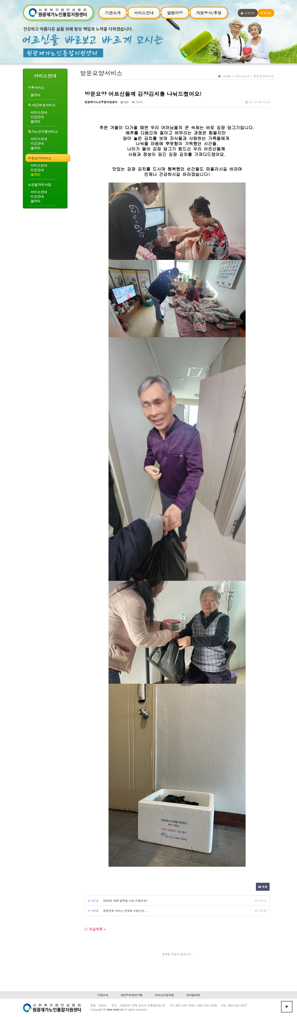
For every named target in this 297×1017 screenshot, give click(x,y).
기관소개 (113, 13)
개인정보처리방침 (131, 995)
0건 (125, 102)
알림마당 (175, 13)
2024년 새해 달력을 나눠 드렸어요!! (125, 900)
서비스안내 (144, 13)
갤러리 (35, 95)
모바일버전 (193, 995)
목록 (262, 887)
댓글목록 (94, 929)
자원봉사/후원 (208, 13)
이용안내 (37, 117)
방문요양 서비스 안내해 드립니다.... (125, 910)
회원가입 (248, 13)
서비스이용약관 (164, 995)
